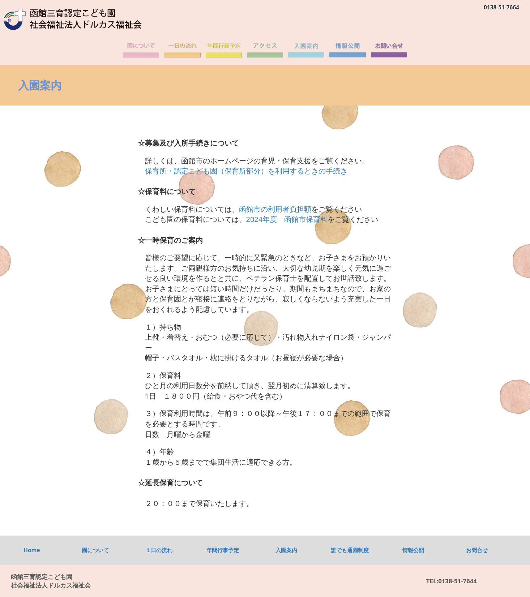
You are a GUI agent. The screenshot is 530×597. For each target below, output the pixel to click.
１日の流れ (158, 550)
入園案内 (286, 550)
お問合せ (477, 550)
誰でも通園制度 (350, 550)
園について (95, 550)
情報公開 (413, 550)
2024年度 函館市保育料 (287, 219)
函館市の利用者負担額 (275, 209)
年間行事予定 (222, 550)
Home (31, 550)
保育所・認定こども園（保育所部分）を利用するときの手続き (246, 171)
